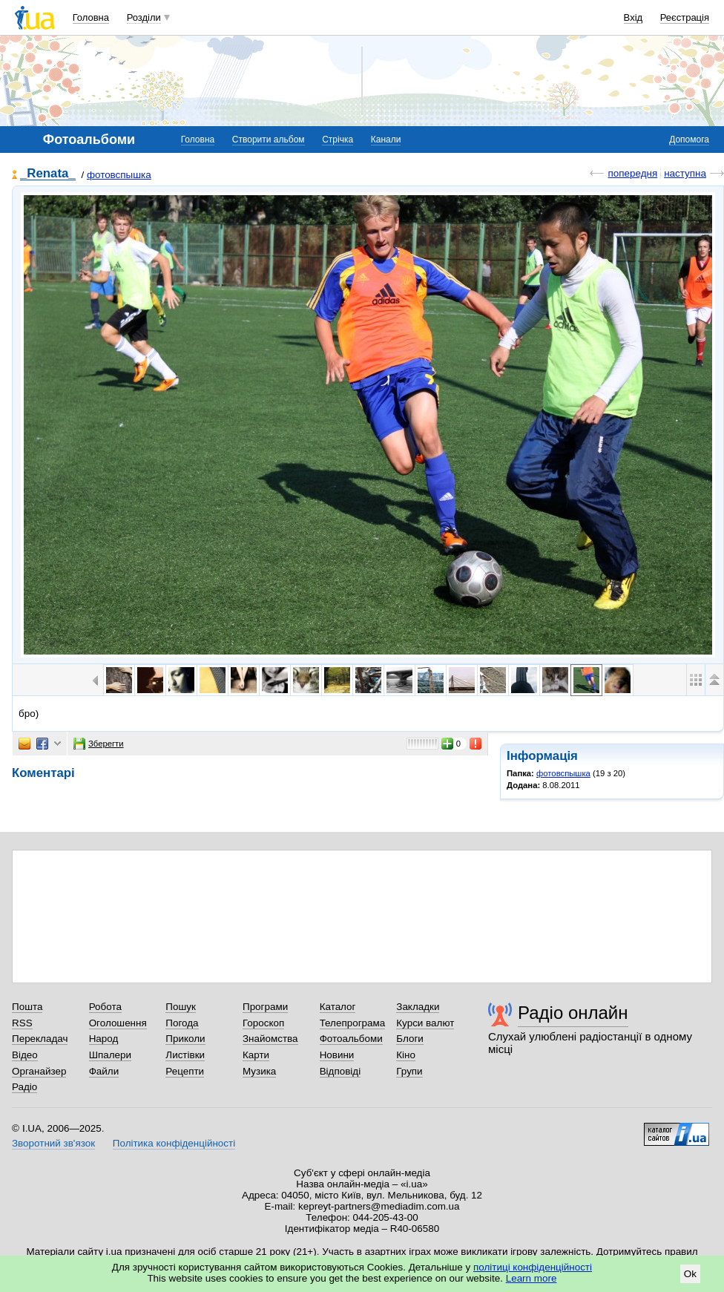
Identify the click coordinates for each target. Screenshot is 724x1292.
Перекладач (40, 1038)
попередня (632, 173)
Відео (25, 1054)
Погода (181, 1023)
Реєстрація (684, 17)
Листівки (185, 1054)
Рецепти (184, 1071)
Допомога (689, 139)
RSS (22, 1023)
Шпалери (110, 1054)
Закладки (417, 1006)
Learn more (531, 1278)
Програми (265, 1006)
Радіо (24, 1086)
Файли (104, 1071)
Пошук (180, 1006)
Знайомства (270, 1038)
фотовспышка (119, 174)
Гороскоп (263, 1023)
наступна (685, 173)
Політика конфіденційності (174, 1143)
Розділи (144, 17)
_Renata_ (48, 174)
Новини (337, 1054)
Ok (690, 1273)
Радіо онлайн (573, 1013)
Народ (104, 1038)
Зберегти (98, 744)
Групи (409, 1071)
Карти (256, 1054)
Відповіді (340, 1071)
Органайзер (39, 1071)
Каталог (338, 1006)
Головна (91, 17)
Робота (105, 1006)
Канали (386, 139)
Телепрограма (353, 1023)
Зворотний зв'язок (53, 1143)
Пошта (27, 1006)
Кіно (405, 1054)
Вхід (633, 17)
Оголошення (118, 1023)
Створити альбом (268, 139)
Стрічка (337, 139)
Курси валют (425, 1023)
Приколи (185, 1038)
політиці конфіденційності (532, 1267)
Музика (259, 1071)
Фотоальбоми (351, 1038)
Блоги (410, 1038)
